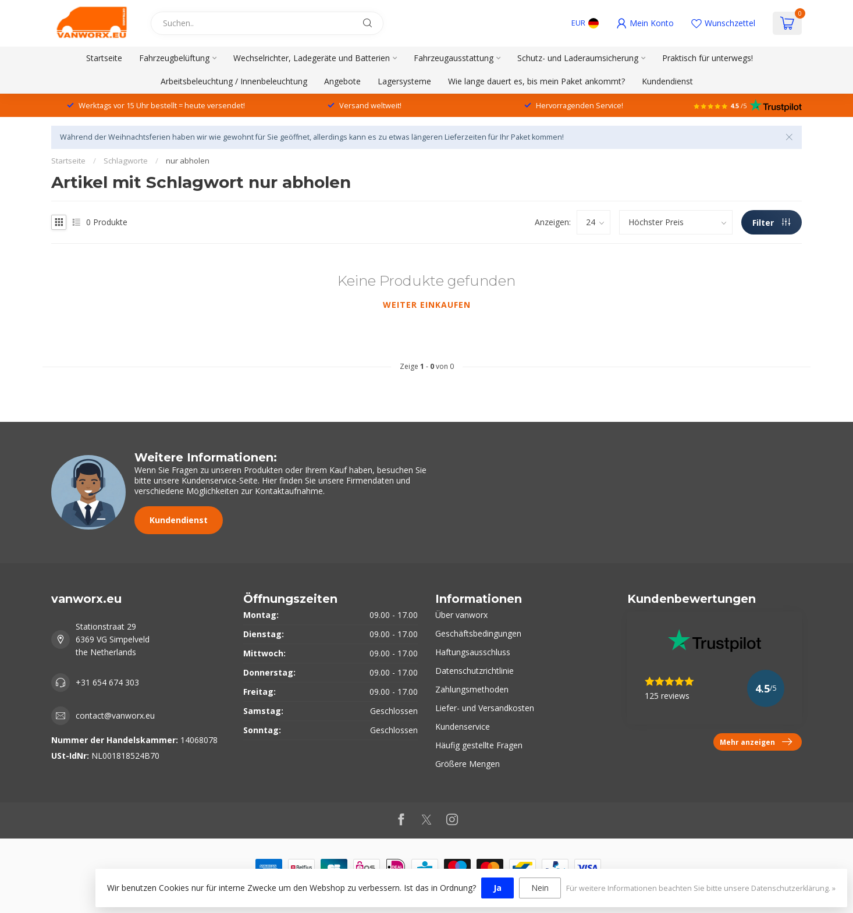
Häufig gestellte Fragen (479, 745)
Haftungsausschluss (472, 652)
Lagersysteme (404, 81)
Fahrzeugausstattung (453, 57)
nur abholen (187, 160)
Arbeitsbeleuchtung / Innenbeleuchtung (234, 81)
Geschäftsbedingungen (478, 633)
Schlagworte (126, 160)
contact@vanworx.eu (115, 715)
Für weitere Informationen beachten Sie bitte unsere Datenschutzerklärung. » (701, 888)
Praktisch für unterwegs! (707, 57)
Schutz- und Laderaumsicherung (577, 57)
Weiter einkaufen (427, 304)
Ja (497, 887)
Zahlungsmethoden (472, 689)
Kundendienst (667, 81)
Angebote (342, 81)
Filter (771, 222)
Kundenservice (462, 726)
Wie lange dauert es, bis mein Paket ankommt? (536, 81)
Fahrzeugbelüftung (174, 57)
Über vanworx (461, 614)
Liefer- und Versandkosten (484, 707)
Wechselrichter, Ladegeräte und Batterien (311, 57)
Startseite (104, 57)
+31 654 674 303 (107, 682)
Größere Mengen (467, 763)
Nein (540, 887)
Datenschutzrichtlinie (474, 670)
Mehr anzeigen (756, 742)
